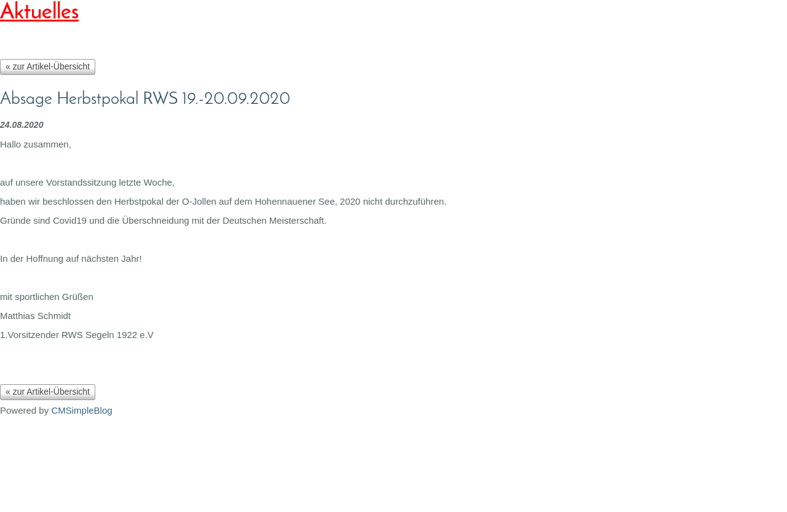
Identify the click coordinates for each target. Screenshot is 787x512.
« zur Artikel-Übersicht (48, 66)
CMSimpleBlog (81, 410)
